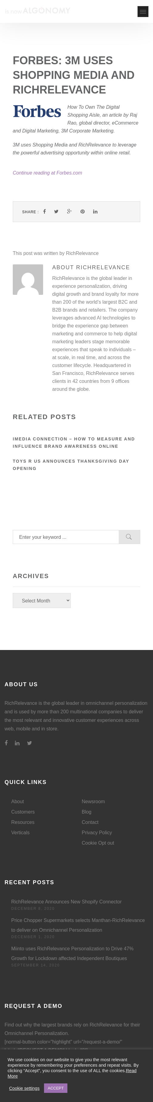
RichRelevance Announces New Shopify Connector (66, 901)
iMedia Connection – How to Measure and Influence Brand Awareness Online (74, 442)
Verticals (20, 832)
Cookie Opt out (98, 843)
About (17, 801)
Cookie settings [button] (24, 1088)
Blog (86, 811)
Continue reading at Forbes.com (47, 172)
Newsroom (93, 801)
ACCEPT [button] (56, 1088)
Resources (22, 822)
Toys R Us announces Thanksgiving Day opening (71, 465)
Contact (90, 822)
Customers (23, 811)
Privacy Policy (97, 832)
